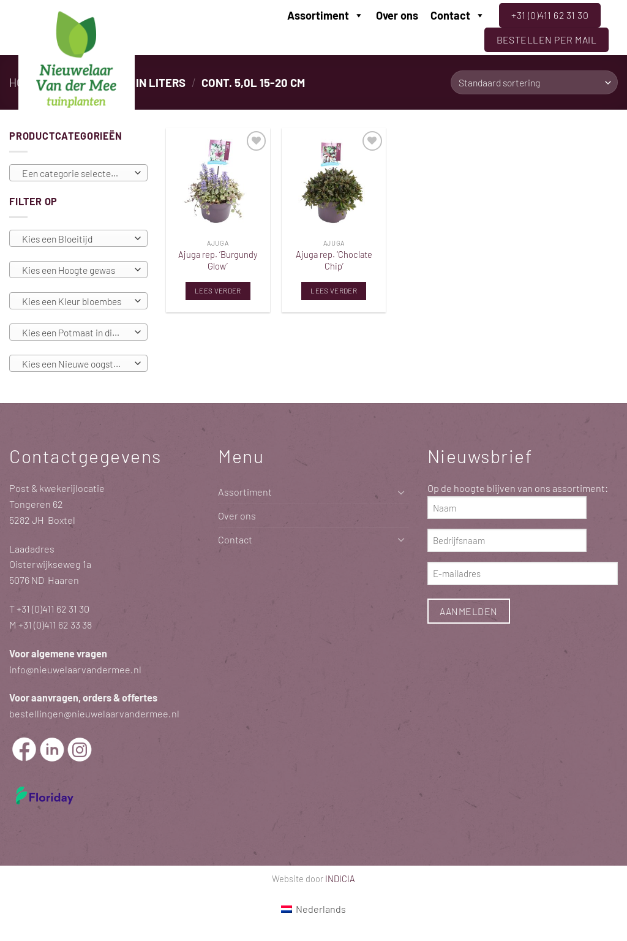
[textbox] (75, 173)
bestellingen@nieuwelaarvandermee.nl (94, 713)
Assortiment (325, 15)
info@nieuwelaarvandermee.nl (75, 669)
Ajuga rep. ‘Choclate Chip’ (334, 260)
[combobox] (78, 172)
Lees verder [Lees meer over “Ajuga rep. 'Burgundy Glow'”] (218, 290)
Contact (457, 15)
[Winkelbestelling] (534, 82)
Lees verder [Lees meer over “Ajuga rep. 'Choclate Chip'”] (333, 290)
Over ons (397, 15)
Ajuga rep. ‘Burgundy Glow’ (218, 260)
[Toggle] (401, 492)
